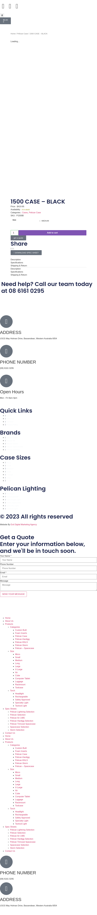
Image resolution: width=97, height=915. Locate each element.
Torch (12, 691)
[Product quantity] (14, 232)
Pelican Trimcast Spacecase (22, 724)
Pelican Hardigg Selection (21, 721)
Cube (17, 675)
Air (16, 672)
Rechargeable (21, 697)
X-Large (18, 669)
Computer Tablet (22, 678)
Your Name (5, 556)
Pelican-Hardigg (22, 639)
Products (9, 624)
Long (17, 663)
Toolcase (19, 688)
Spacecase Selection (19, 727)
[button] (2, 15)
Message (4, 581)
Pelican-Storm (21, 645)
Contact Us (10, 733)
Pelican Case (22, 34)
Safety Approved (22, 700)
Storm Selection (17, 730)
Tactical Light (21, 706)
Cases (25, 212)
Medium (18, 660)
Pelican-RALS (21, 642)
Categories (15, 627)
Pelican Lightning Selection (22, 712)
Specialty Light (21, 703)
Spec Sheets (11, 709)
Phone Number (7, 564)
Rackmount (20, 684)
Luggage (19, 681)
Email (3, 573)
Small (17, 657)
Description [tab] (16, 260)
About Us (9, 621)
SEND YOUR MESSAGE (13, 594)
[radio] (63, 221)
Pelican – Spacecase (24, 648)
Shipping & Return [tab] (19, 266)
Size (14, 220)
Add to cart (52, 233)
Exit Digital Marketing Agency (24, 524)
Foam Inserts (21, 633)
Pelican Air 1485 (17, 718)
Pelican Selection (18, 715)
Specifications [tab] (17, 263)
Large (17, 666)
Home (13, 34)
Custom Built (21, 630)
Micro (17, 654)
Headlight (19, 694)
